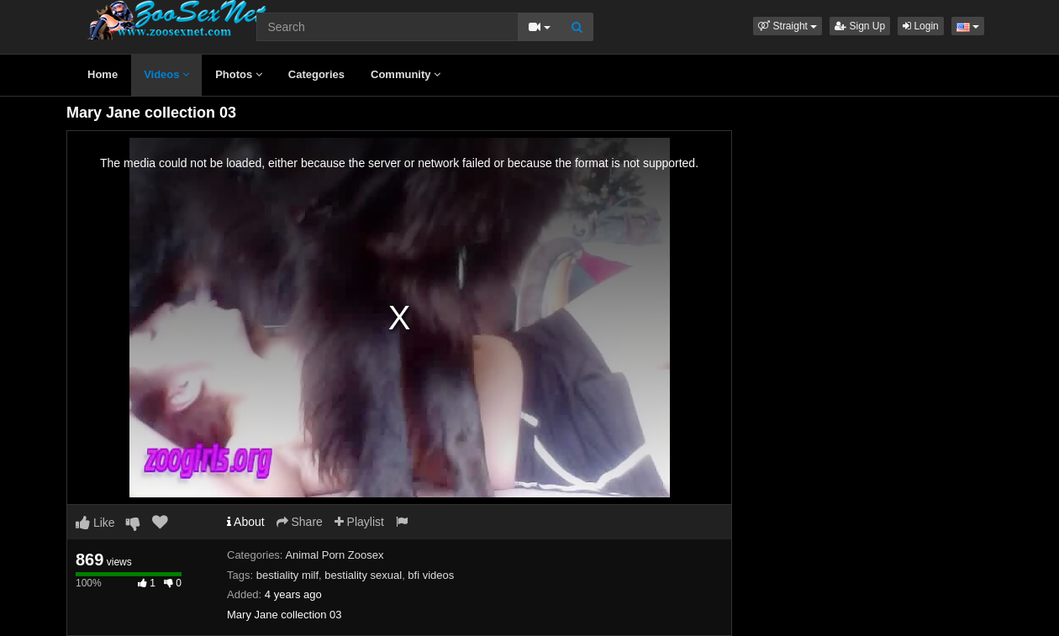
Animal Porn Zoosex (334, 555)
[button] (787, 26)
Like (95, 522)
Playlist (359, 521)
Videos (166, 74)
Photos (238, 74)
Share (300, 521)
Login (921, 26)
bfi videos (431, 575)
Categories (316, 74)
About (246, 521)
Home (102, 74)
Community (405, 74)
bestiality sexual (363, 575)
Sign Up (860, 26)
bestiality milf (287, 575)
